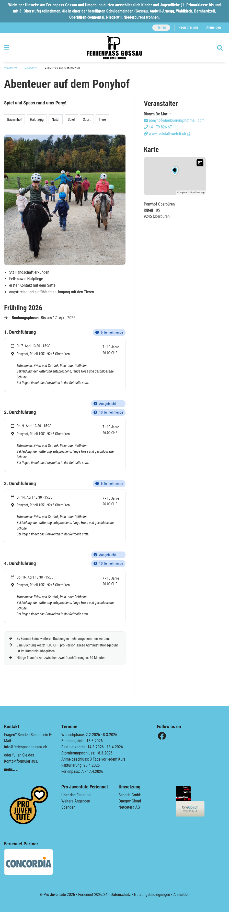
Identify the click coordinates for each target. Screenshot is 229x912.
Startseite (10, 68)
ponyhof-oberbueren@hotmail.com (174, 120)
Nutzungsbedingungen (152, 894)
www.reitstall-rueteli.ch (167, 133)
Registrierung (188, 27)
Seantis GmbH (130, 795)
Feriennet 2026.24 (92, 894)
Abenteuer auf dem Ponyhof (62, 68)
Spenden (68, 807)
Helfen (161, 27)
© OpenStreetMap (196, 192)
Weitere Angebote (75, 801)
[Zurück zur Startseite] (114, 47)
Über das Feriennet (76, 795)
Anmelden (213, 27)
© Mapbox (182, 192)
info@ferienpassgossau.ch (25, 747)
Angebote (31, 68)
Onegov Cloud (130, 801)
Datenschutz (121, 894)
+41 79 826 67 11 (160, 127)
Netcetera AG (129, 807)
